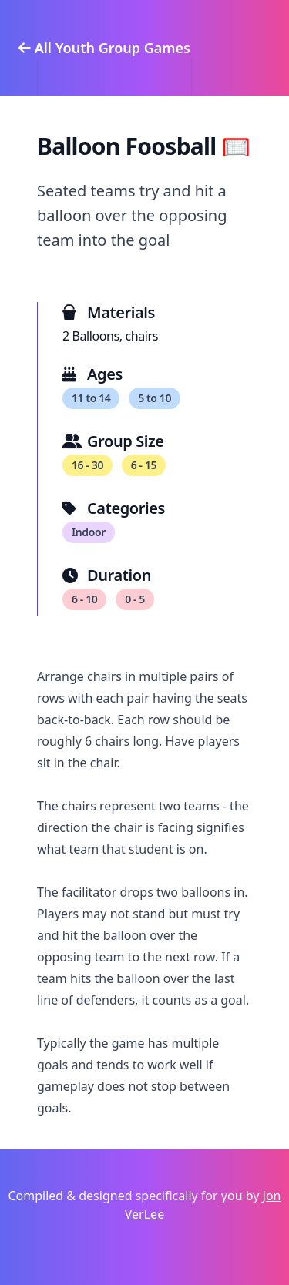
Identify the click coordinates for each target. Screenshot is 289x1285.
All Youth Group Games (104, 48)
